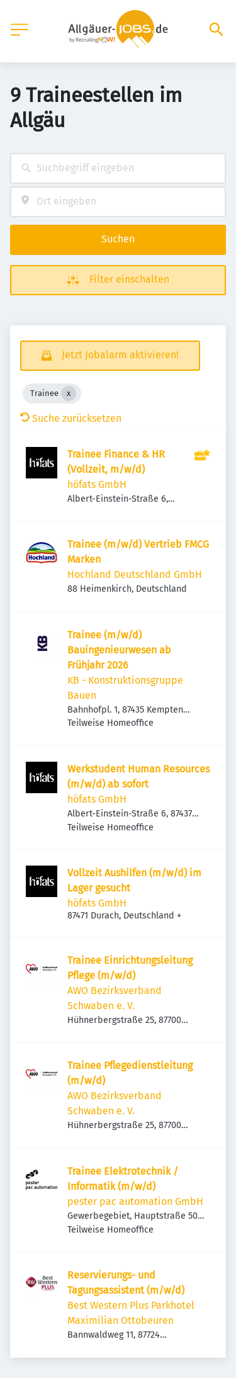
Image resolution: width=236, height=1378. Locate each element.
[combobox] (118, 168)
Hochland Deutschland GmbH (134, 574)
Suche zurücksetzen (70, 418)
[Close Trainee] (68, 393)
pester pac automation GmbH (135, 1201)
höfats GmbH (96, 484)
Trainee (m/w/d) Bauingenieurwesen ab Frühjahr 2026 (119, 650)
